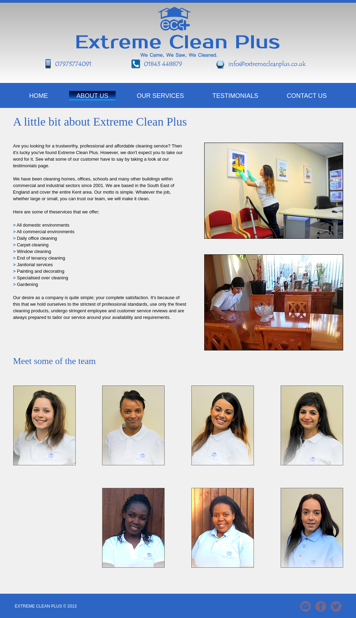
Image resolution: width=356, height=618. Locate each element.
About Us (92, 95)
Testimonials (235, 95)
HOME (38, 95)
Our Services (160, 95)
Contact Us (307, 95)
